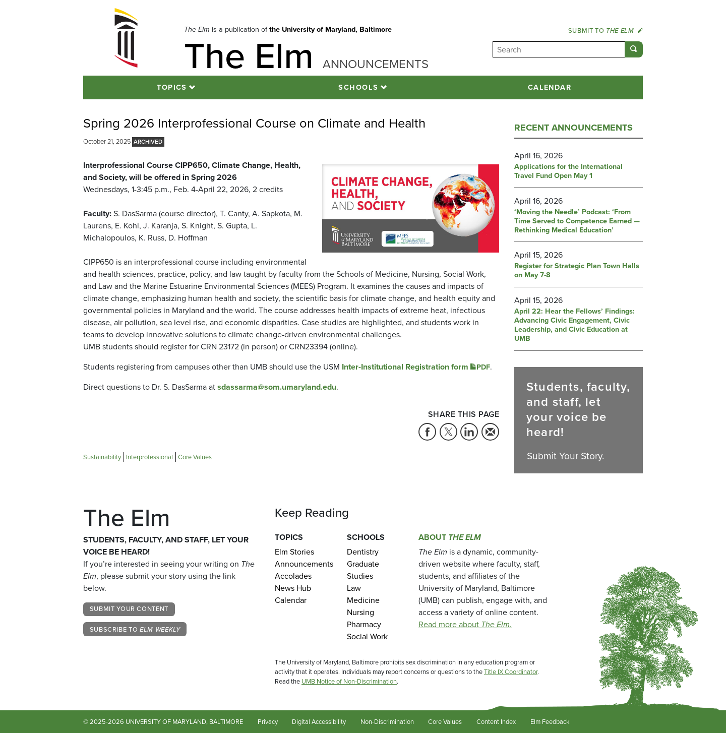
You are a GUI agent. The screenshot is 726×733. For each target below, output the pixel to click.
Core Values (445, 721)
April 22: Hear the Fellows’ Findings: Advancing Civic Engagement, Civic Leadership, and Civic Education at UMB (574, 325)
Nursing (360, 612)
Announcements (303, 564)
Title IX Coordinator (510, 672)
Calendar (550, 87)
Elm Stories (294, 552)
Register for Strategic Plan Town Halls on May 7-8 (576, 270)
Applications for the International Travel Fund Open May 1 (568, 171)
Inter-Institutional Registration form (416, 367)
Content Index (496, 721)
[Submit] (634, 49)
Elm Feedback (550, 721)
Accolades (293, 576)
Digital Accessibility (319, 721)
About (449, 537)
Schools (358, 87)
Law (354, 588)
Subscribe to (135, 629)
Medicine (363, 600)
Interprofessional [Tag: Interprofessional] (149, 457)
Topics (172, 87)
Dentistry (363, 552)
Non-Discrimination (387, 721)
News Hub (293, 588)
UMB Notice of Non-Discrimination (349, 681)
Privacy (268, 721)
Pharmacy (364, 624)
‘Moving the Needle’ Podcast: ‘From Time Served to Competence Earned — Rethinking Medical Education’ (577, 221)
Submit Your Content (129, 609)
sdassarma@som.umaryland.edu (276, 387)
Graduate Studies (363, 570)
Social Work (367, 636)
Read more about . (465, 624)
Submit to (605, 30)
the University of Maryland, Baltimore (330, 29)
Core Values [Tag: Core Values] (195, 457)
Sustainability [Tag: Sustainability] (102, 457)
